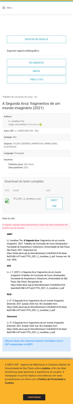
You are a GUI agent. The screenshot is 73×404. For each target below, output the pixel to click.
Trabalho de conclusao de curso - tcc (19, 97)
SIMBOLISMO (50, 143)
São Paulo (29, 164)
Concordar (34, 397)
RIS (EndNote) (36, 63)
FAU (15, 137)
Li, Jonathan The (16, 121)
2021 (26, 167)
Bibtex (36, 71)
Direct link (54, 203)
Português (19, 153)
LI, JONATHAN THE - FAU (27, 131)
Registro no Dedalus (36, 39)
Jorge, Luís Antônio (23, 124)
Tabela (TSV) (36, 79)
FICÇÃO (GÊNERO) (22, 143)
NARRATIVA (37, 143)
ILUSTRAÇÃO (10, 147)
